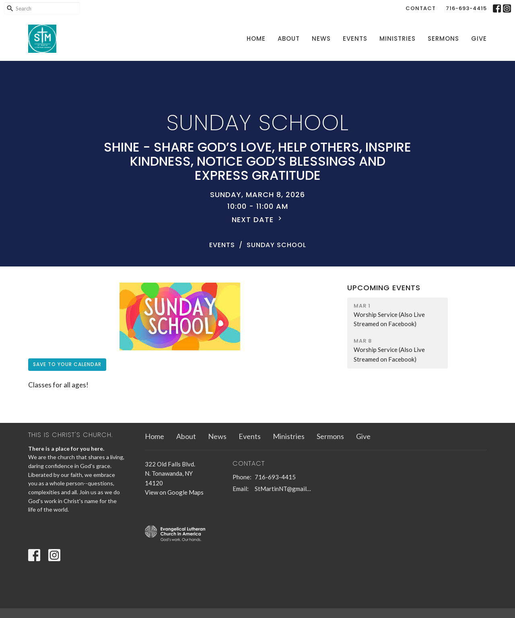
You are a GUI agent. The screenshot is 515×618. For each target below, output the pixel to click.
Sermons (443, 38)
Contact (421, 8)
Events (355, 38)
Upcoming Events (383, 288)
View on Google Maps (174, 492)
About (289, 38)
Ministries (397, 38)
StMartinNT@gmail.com (283, 488)
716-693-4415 (466, 8)
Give (479, 38)
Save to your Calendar (67, 364)
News (321, 38)
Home (256, 38)
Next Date (258, 219)
